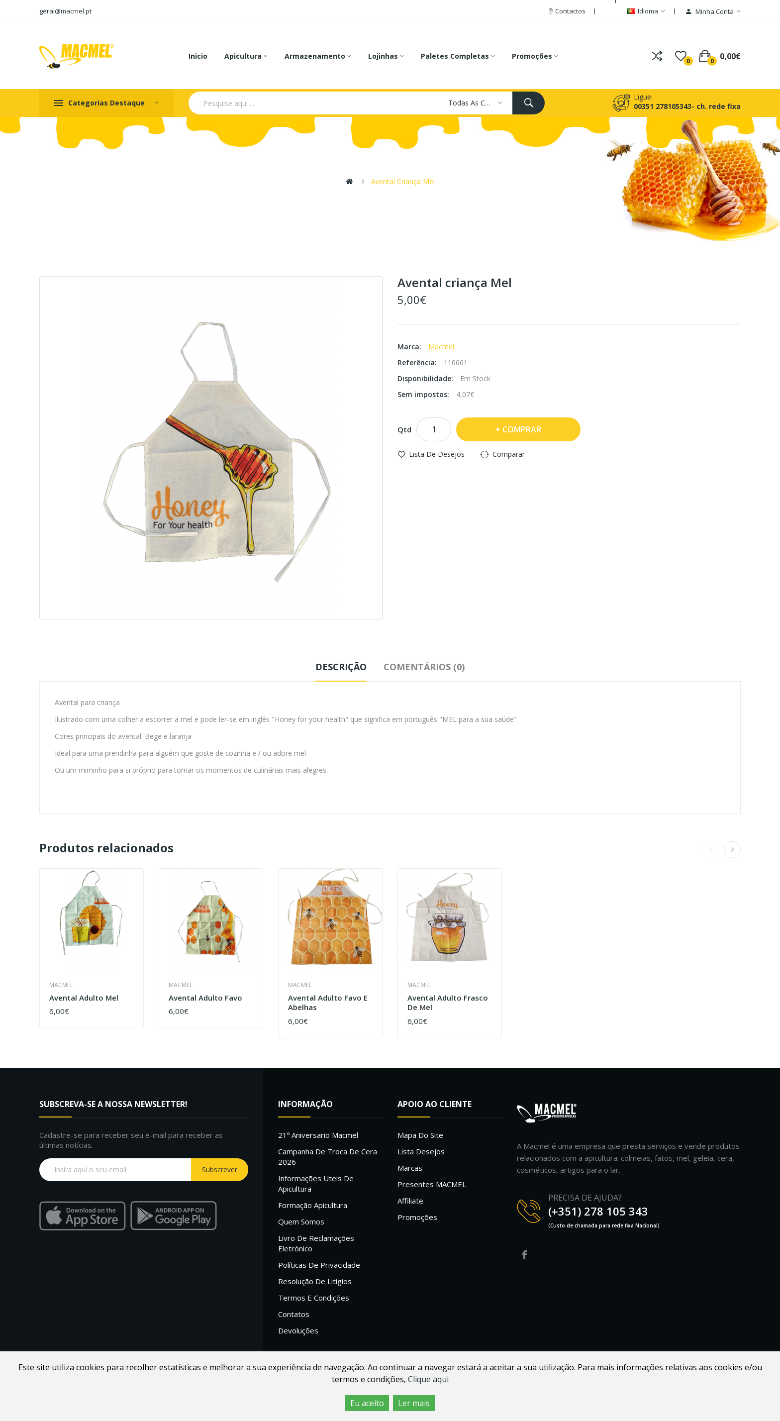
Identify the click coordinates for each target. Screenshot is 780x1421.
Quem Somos (301, 1221)
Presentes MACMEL (431, 1184)
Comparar (508, 454)
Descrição (341, 667)
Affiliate (410, 1201)
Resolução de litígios (315, 1281)
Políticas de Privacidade (319, 1265)
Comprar (521, 429)
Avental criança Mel (403, 181)
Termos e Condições (313, 1298)
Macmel (441, 346)
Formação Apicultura (312, 1205)
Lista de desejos (437, 454)
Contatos (293, 1314)
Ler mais (414, 1403)
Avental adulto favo (205, 998)
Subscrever (219, 1169)
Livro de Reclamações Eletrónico (316, 1243)
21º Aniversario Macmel (318, 1135)
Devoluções (298, 1330)
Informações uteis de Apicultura (316, 1183)
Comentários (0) (424, 667)
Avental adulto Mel (83, 998)
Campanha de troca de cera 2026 (327, 1156)
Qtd (404, 429)
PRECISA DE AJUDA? (585, 1197)
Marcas (409, 1168)
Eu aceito (367, 1403)
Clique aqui (428, 1379)
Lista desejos (421, 1151)
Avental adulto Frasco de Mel (447, 1003)
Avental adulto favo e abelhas (328, 1003)
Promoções (417, 1217)
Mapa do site (420, 1135)
